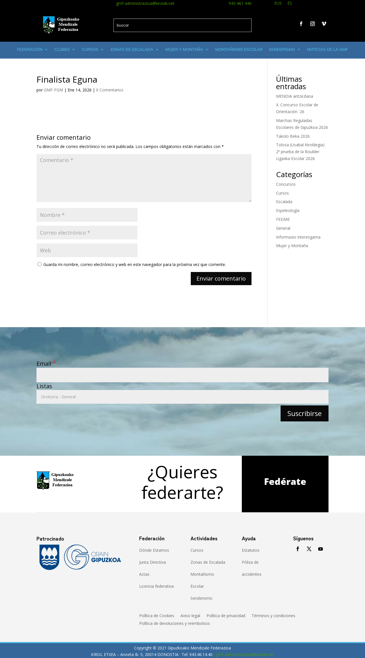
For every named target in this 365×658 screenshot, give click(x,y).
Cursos (90, 49)
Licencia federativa (156, 586)
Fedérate (285, 481)
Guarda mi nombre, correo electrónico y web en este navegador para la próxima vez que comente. (134, 264)
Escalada (284, 201)
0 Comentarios (109, 90)
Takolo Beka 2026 (293, 136)
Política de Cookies (156, 616)
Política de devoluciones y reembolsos (174, 623)
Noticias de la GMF (327, 49)
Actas (144, 574)
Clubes (62, 49)
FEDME (283, 219)
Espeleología (287, 210)
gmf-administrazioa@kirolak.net (145, 3)
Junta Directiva (152, 562)
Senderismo (282, 49)
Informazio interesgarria (298, 237)
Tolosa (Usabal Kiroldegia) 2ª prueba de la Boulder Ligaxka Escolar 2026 (300, 151)
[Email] (182, 375)
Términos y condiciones (273, 616)
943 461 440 (240, 3)
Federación (29, 49)
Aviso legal (190, 616)
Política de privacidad (225, 616)
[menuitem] (278, 4)
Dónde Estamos (154, 550)
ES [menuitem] (289, 3)
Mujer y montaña (184, 49)
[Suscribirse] (304, 413)
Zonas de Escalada (131, 49)
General (283, 228)
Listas (44, 386)
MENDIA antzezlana (294, 96)
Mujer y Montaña (292, 245)
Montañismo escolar (239, 49)
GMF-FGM (53, 90)
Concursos (286, 184)
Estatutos (250, 550)
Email (46, 363)
